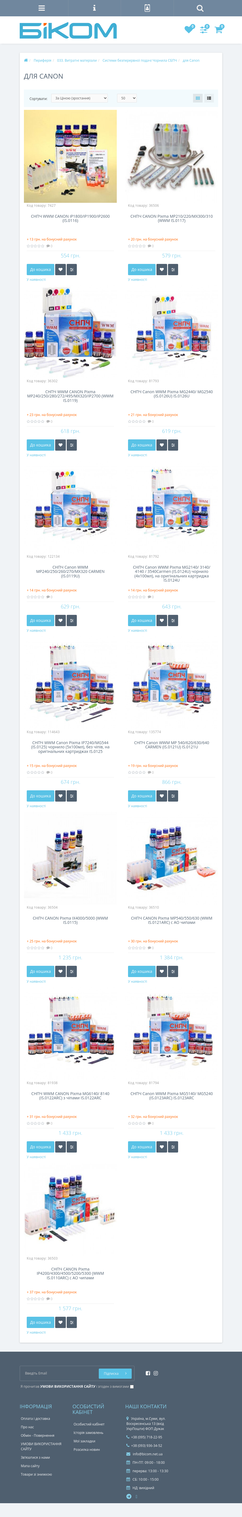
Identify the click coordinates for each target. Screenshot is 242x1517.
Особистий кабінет (89, 1424)
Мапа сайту (30, 1465)
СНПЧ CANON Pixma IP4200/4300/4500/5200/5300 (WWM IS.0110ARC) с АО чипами (70, 1273)
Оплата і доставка (35, 1418)
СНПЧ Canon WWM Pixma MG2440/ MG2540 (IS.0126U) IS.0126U (172, 394)
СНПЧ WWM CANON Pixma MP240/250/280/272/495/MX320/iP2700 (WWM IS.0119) (70, 396)
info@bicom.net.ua (144, 1454)
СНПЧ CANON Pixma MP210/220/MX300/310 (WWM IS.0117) (172, 218)
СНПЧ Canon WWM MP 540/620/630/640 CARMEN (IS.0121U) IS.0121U (171, 744)
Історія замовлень (89, 1432)
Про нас (27, 1427)
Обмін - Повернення (37, 1435)
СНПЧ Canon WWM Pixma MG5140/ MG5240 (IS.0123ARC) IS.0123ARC (172, 1095)
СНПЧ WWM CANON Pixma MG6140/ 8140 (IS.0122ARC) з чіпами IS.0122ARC (70, 1095)
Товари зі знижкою (36, 1474)
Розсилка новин (87, 1449)
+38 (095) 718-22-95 (144, 1437)
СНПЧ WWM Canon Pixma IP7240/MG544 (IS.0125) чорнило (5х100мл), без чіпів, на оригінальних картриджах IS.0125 (70, 747)
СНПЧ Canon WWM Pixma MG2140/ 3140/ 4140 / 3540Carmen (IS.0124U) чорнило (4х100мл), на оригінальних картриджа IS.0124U (171, 573)
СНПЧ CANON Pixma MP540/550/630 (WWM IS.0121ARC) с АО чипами (171, 920)
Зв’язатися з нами (35, 1457)
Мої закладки (84, 1441)
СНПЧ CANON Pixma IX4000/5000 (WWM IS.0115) (70, 920)
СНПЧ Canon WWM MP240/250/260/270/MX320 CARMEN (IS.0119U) (70, 572)
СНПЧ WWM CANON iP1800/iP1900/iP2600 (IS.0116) (70, 218)
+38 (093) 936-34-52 (144, 1445)
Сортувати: (39, 98)
